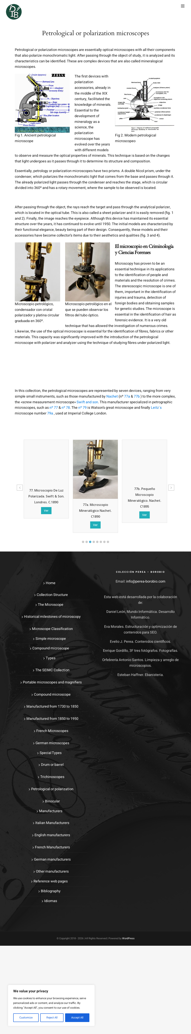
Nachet (112, 396)
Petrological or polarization (52, 789)
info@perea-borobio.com (145, 581)
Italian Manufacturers (52, 823)
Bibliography (51, 891)
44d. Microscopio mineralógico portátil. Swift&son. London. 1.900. (46, 477)
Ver (46, 494)
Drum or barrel (52, 764)
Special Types (51, 753)
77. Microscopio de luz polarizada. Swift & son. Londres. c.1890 (95, 496)
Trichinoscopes (52, 777)
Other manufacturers (52, 871)
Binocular (52, 801)
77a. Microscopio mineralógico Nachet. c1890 (144, 511)
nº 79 (82, 407)
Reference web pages (51, 881)
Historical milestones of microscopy (52, 616)
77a (127, 396)
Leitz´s (156, 407)
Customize (26, 1018)
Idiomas (50, 901)
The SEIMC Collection (52, 670)
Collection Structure (52, 595)
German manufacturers (52, 859)
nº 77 (54, 407)
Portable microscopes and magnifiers (52, 682)
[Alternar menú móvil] (183, 6)
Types (50, 658)
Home (50, 583)
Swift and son (87, 402)
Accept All (77, 1018)
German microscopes (52, 743)
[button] (83, 542)
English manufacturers (52, 835)
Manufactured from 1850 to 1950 (52, 718)
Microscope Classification (52, 629)
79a (50, 413)
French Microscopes (52, 731)
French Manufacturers (52, 847)
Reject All (51, 1018)
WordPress (128, 938)
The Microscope (50, 604)
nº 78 (66, 407)
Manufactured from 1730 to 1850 (52, 706)
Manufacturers (50, 811)
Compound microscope (50, 648)
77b (137, 396)
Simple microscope (51, 638)
